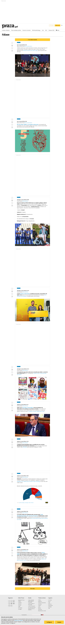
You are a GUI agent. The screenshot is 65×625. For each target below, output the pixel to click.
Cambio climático (6, 30)
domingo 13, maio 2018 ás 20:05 (23, 199)
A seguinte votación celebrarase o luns (36, 411)
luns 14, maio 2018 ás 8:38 (22, 121)
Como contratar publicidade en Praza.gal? (31, 601)
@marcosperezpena (28, 46)
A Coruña (50, 600)
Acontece (40, 604)
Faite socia (58, 25)
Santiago (50, 606)
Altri (46, 30)
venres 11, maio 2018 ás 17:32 (22, 549)
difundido (25, 447)
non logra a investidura (27, 407)
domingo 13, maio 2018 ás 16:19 (23, 290)
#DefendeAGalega (36, 30)
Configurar (49, 622)
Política (39, 600)
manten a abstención (25, 293)
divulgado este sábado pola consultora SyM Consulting (28, 481)
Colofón (19, 605)
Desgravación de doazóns (31, 609)
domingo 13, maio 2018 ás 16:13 (23, 368)
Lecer (39, 606)
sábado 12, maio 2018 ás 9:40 (22, 511)
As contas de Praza (31, 607)
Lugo (49, 602)
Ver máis (32, 588)
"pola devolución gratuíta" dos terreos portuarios (30, 515)
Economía (40, 609)
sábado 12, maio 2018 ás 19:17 (22, 404)
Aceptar (59, 622)
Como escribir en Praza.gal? (31, 604)
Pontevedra (50, 605)
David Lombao (19, 201)
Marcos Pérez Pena (20, 46)
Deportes (40, 601)
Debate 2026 (51, 30)
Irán (43, 30)
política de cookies (18, 620)
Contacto (20, 602)
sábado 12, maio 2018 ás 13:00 (22, 475)
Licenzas (19, 603)
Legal (19, 606)
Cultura (39, 605)
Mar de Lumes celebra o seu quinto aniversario (27, 124)
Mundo (39, 608)
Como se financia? (31, 606)
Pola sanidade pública (16, 30)
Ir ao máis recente (32, 39)
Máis (58, 30)
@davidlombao (25, 201)
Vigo (49, 608)
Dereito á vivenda (26, 30)
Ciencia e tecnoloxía (42, 602)
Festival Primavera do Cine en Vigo (30, 50)
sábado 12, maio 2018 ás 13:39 (22, 441)
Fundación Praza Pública (21, 600)
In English (20, 609)
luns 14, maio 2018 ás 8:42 (22, 44)
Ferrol (49, 601)
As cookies (20, 607)
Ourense (50, 604)
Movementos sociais (42, 610)
